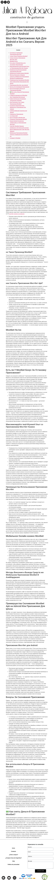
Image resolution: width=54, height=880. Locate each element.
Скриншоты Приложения (16, 114)
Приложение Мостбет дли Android (19, 85)
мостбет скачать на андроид (16, 214)
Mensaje (30, 861)
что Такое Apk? (14, 116)
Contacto (13, 851)
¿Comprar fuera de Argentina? (13, 858)
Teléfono (30, 856)
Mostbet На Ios (14, 61)
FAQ (13, 861)
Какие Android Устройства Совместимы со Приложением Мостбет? (18, 122)
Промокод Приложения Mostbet (18, 119)
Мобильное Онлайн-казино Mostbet (19, 73)
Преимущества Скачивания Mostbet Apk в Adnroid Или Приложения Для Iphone (19, 81)
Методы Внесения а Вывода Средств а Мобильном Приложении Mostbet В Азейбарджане (19, 76)
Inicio (13, 848)
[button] (27, 22)
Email (29, 851)
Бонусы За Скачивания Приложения (19, 87)
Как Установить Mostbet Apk (17, 117)
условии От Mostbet (15, 138)
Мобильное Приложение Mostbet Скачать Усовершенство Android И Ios (19, 134)
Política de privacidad (13, 864)
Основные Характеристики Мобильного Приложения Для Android (18, 107)
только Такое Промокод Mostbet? (19, 56)
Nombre (30, 847)
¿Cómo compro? (13, 854)
